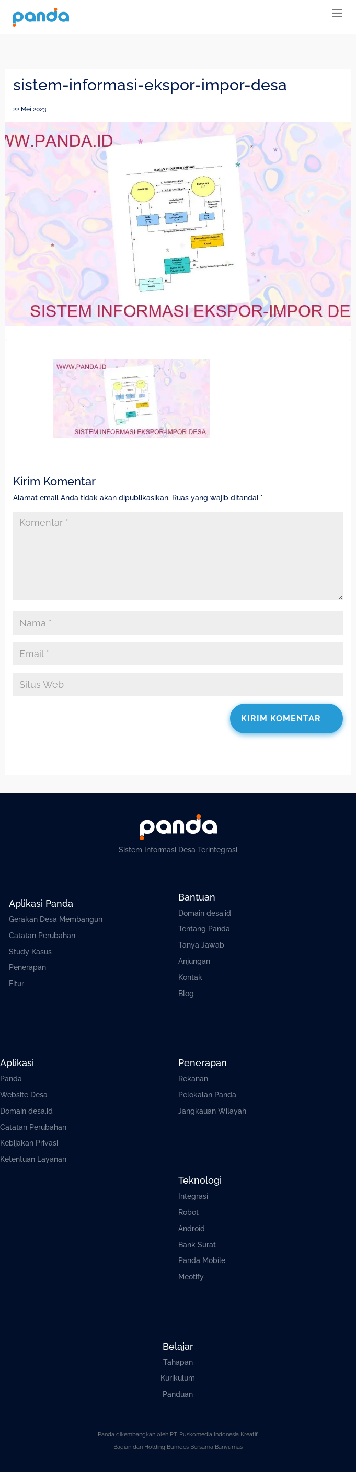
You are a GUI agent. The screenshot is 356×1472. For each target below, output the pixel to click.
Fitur (16, 983)
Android (191, 1228)
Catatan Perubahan (42, 935)
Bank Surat (197, 1245)
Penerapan (27, 967)
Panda (11, 1078)
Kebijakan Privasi (29, 1143)
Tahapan (178, 1362)
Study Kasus (30, 952)
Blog (186, 993)
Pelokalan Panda (207, 1095)
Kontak (190, 977)
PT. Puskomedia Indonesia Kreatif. (214, 1434)
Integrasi (193, 1196)
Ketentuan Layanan (33, 1159)
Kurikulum (177, 1378)
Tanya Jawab (201, 945)
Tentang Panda (204, 929)
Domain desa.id (204, 913)
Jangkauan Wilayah (212, 1111)
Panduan (178, 1394)
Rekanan (193, 1078)
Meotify (191, 1276)
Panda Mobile (201, 1260)
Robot (188, 1212)
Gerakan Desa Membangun (55, 919)
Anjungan (194, 961)
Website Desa (24, 1095)
